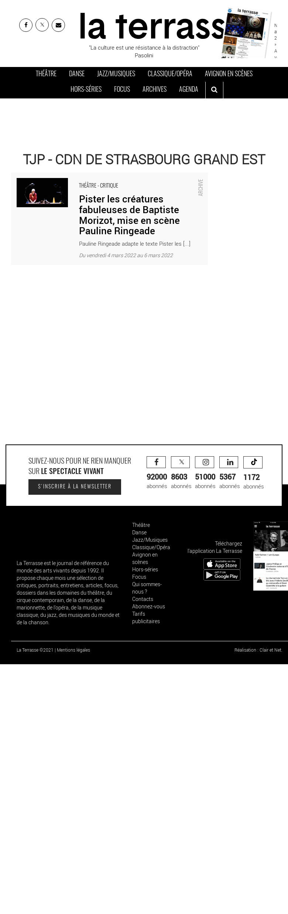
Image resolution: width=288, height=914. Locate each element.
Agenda (188, 90)
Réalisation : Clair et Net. (258, 650)
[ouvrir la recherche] (214, 90)
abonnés (157, 473)
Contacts (142, 598)
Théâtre (46, 74)
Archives (155, 90)
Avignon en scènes (229, 74)
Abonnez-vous (148, 606)
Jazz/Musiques (116, 74)
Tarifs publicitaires (146, 617)
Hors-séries (86, 90)
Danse (77, 74)
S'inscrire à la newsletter (75, 487)
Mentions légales (73, 650)
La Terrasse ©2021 (35, 650)
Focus (122, 90)
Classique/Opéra (170, 74)
